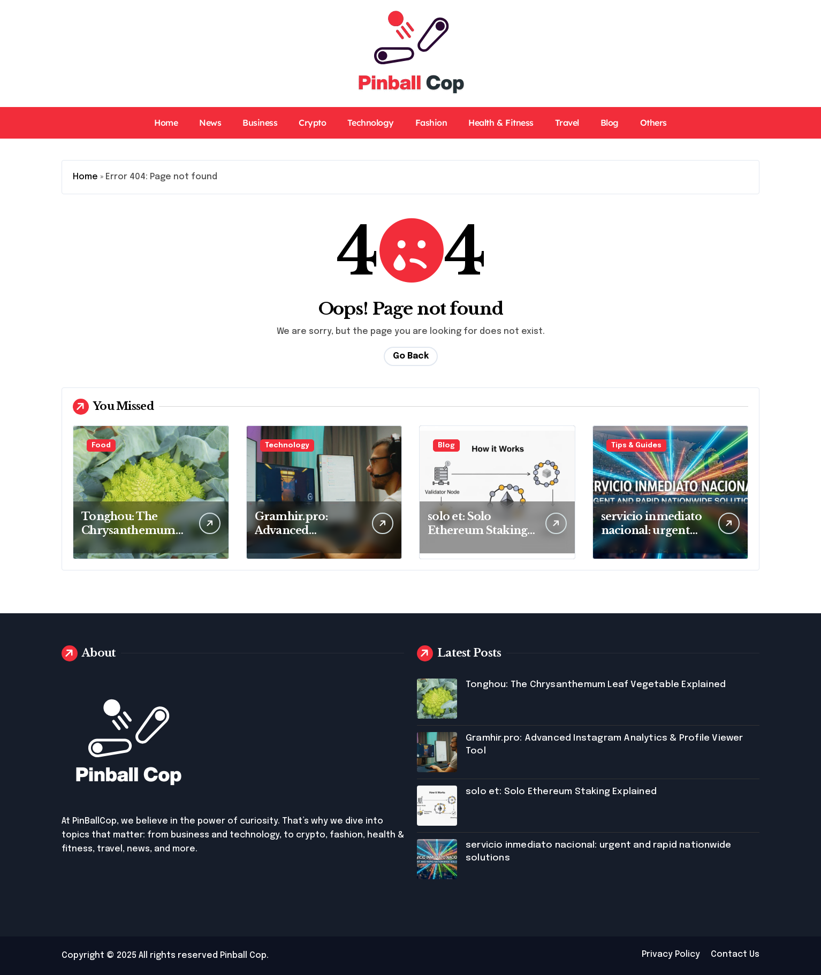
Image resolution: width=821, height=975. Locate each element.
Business (259, 122)
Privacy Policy (671, 954)
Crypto (312, 122)
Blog (609, 122)
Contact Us (735, 954)
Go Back (411, 356)
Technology (370, 122)
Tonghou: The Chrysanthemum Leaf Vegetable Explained (596, 684)
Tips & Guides (636, 445)
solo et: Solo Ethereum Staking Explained (477, 530)
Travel (567, 122)
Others (653, 122)
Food (101, 445)
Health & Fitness (500, 122)
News (210, 122)
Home (166, 122)
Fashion (431, 122)
